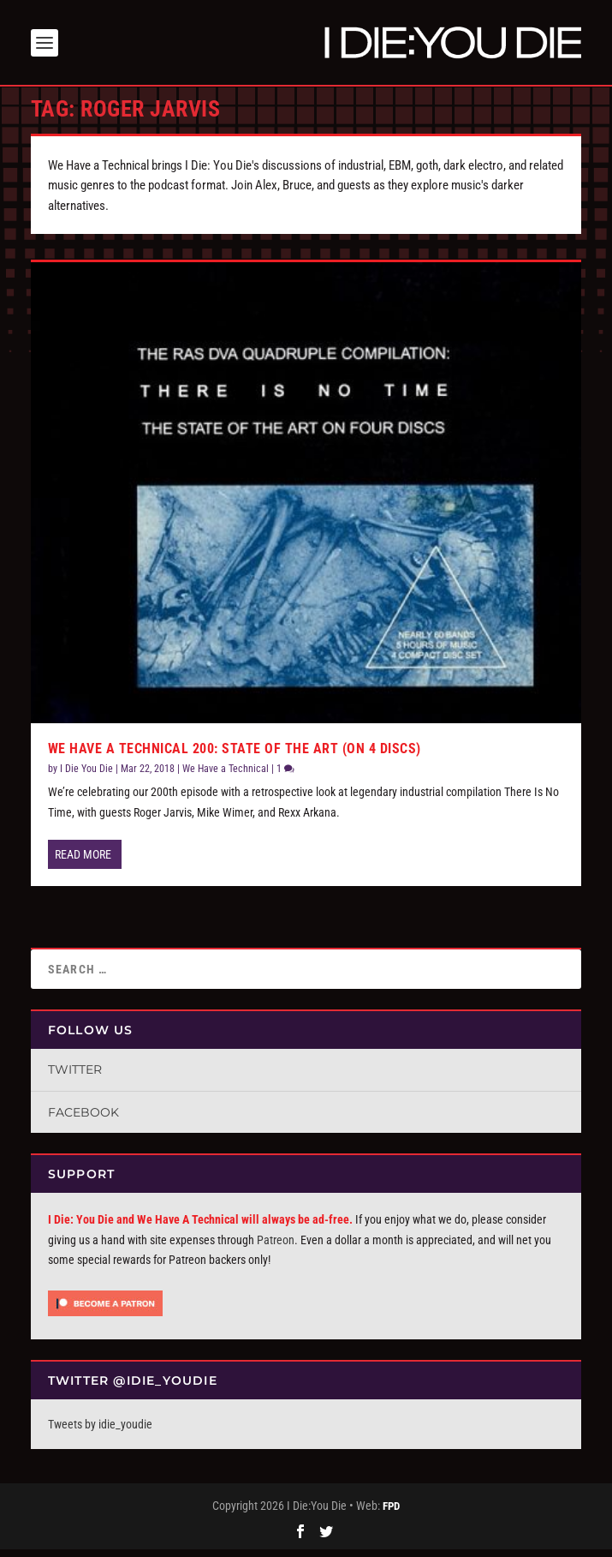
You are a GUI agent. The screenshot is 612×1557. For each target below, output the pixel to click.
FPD (391, 1514)
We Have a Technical (225, 776)
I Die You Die (86, 776)
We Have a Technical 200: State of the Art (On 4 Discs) (234, 756)
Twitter (75, 1077)
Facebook (83, 1120)
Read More (83, 862)
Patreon (275, 1248)
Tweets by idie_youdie (100, 1432)
